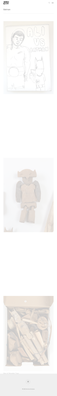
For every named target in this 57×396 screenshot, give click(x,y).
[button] (53, 3)
